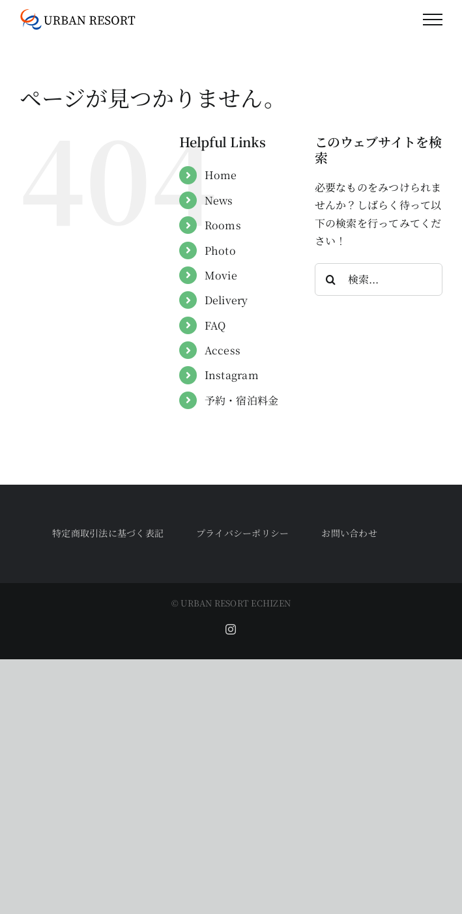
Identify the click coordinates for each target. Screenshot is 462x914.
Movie (221, 275)
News (219, 200)
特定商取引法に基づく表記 (108, 532)
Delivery (226, 300)
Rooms (223, 225)
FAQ (215, 325)
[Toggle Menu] (432, 19)
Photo (220, 250)
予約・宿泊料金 (242, 400)
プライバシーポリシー (242, 532)
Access (222, 350)
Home (221, 174)
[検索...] (378, 279)
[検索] (331, 279)
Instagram (232, 374)
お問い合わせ (349, 532)
